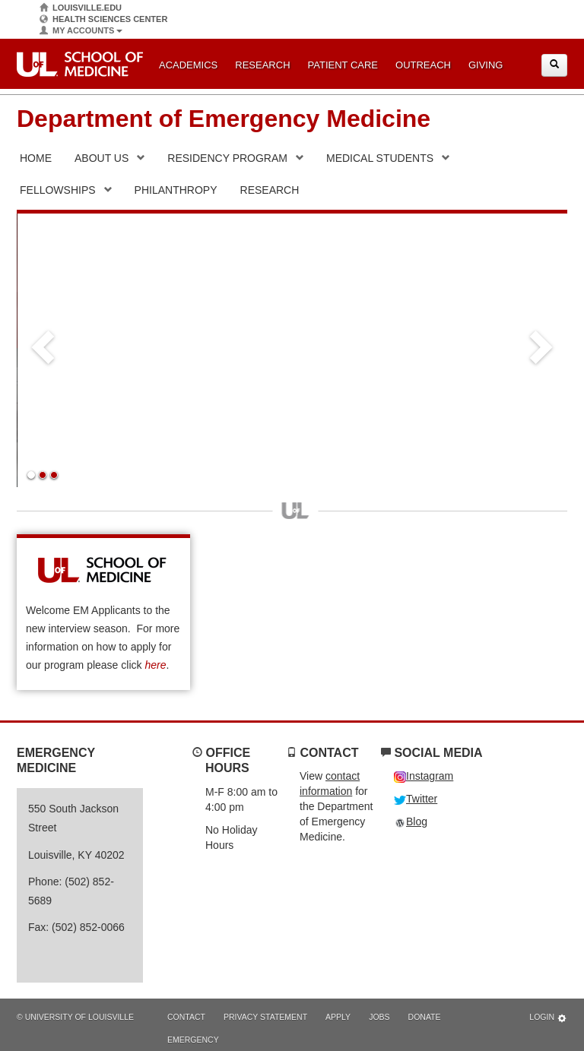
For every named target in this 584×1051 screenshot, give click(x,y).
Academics (188, 65)
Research (262, 65)
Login (548, 1018)
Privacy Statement (265, 1016)
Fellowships (58, 190)
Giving (485, 65)
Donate (424, 1016)
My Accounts (81, 31)
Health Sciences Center (103, 19)
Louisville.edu (81, 8)
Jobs (379, 1016)
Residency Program (227, 158)
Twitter (415, 799)
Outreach (423, 65)
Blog (410, 821)
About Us (102, 158)
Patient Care (343, 65)
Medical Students (379, 158)
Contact (186, 1016)
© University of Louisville (75, 1016)
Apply (338, 1016)
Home (36, 158)
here (155, 665)
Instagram (423, 776)
